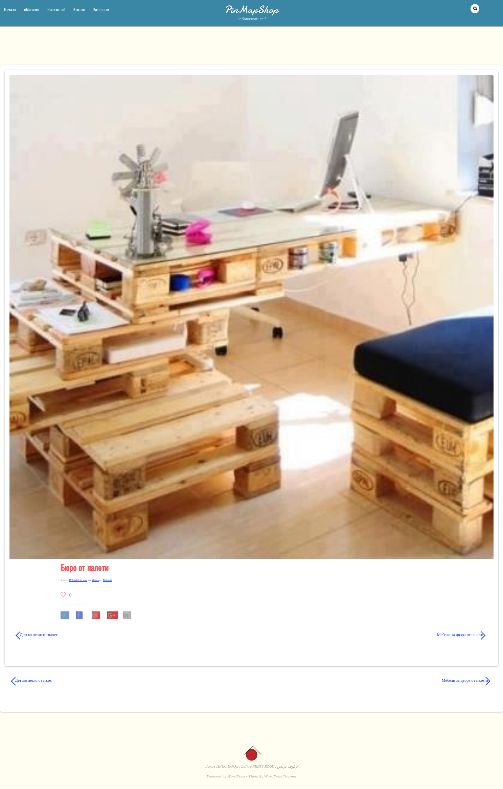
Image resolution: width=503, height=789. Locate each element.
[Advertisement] (252, 49)
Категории (101, 9)
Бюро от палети (85, 567)
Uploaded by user (78, 580)
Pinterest (107, 580)
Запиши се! (56, 9)
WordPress (236, 776)
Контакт (79, 9)
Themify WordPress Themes (272, 776)
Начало (10, 9)
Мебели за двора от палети (374, 634)
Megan (95, 580)
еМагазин (31, 9)
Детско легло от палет (37, 634)
